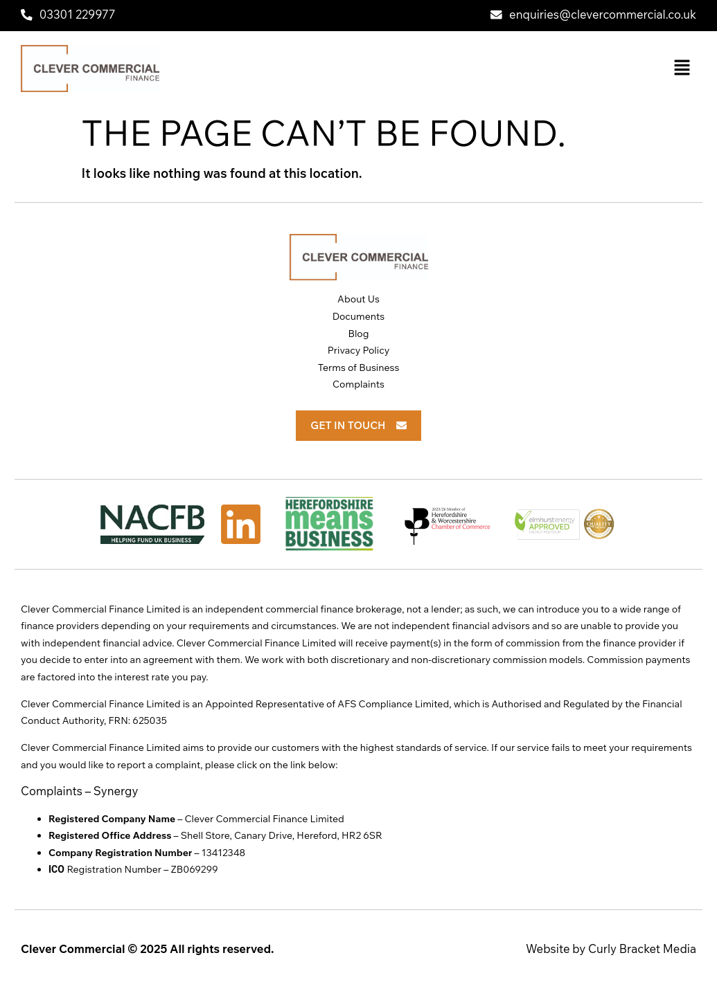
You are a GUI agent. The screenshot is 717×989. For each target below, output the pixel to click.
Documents (359, 316)
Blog (358, 333)
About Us (358, 299)
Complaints (358, 384)
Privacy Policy (359, 350)
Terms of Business (359, 367)
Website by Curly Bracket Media (611, 948)
